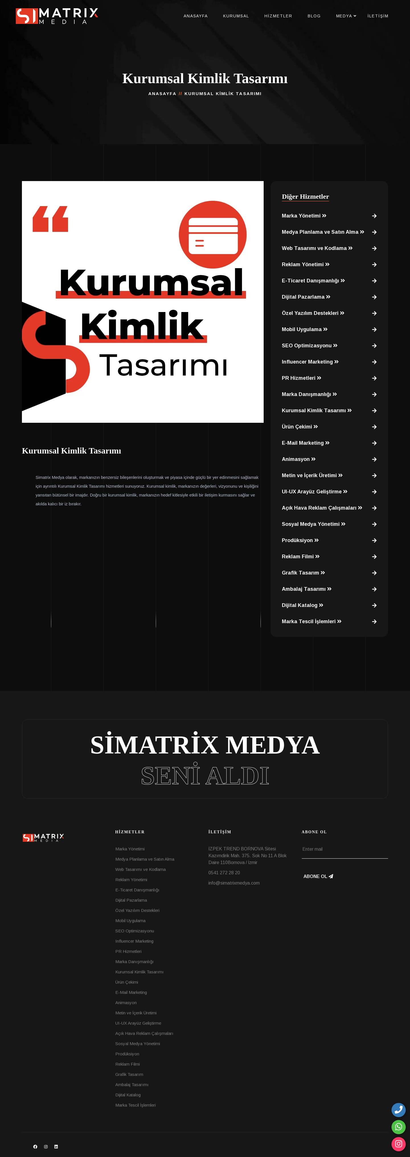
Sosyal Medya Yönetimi (314, 524)
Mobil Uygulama (305, 329)
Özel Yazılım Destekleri (313, 313)
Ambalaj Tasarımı (307, 589)
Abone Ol (318, 876)
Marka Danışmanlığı (309, 394)
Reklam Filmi (301, 556)
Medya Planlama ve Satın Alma (323, 232)
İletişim (378, 16)
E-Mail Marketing (306, 443)
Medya (344, 16)
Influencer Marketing (310, 362)
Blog (314, 16)
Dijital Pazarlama (306, 297)
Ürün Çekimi (300, 427)
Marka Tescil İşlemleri (312, 621)
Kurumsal (236, 16)
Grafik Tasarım (303, 573)
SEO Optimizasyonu (310, 345)
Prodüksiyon (300, 540)
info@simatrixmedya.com (234, 883)
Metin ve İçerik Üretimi (312, 475)
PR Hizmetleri (301, 378)
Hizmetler (278, 16)
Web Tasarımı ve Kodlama (317, 248)
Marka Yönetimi (304, 216)
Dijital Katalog (302, 605)
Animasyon (299, 459)
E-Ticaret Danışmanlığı (313, 281)
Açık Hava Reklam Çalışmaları (322, 508)
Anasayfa (196, 16)
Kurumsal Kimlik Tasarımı (317, 410)
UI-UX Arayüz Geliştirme (315, 492)
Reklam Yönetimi (306, 264)
